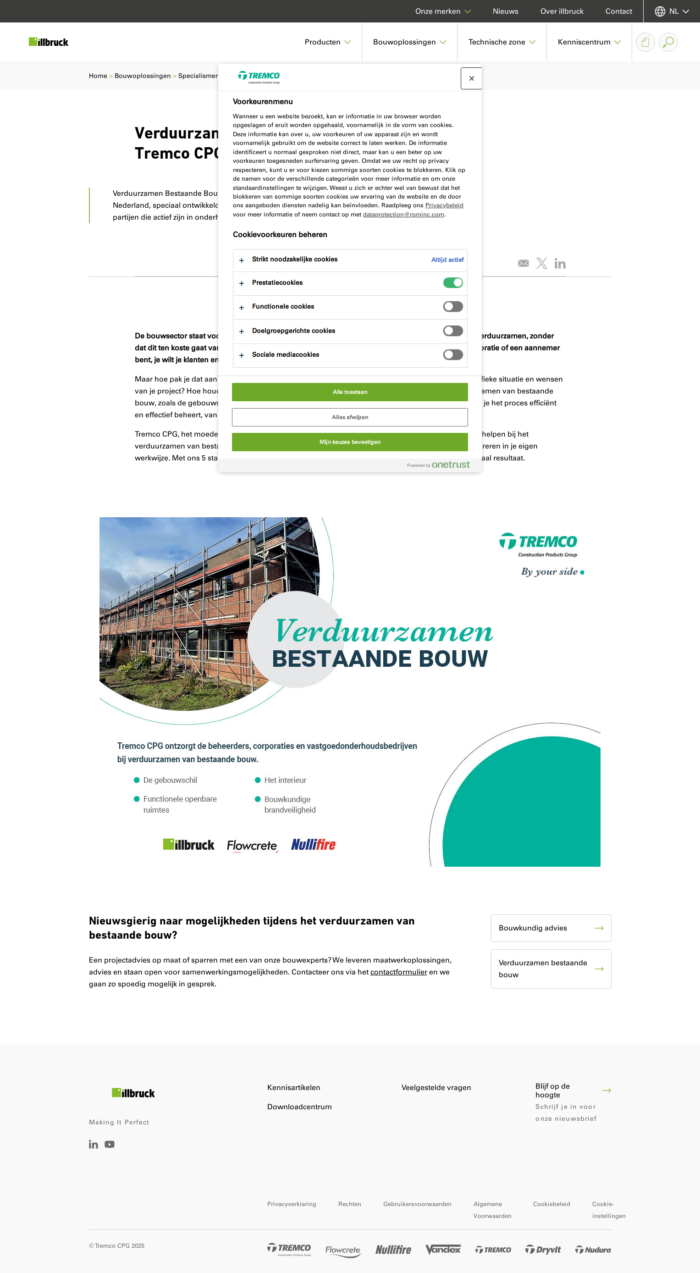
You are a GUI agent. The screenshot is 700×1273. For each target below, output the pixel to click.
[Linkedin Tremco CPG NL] (93, 1146)
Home (98, 76)
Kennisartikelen (293, 1087)
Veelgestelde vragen (436, 1087)
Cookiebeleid (551, 1204)
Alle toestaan (350, 392)
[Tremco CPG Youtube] (109, 1150)
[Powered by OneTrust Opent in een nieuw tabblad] (442, 466)
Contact (619, 11)
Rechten (349, 1204)
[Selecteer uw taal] (672, 11)
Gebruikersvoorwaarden (417, 1204)
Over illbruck (562, 11)
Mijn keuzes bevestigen (350, 442)
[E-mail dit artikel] (523, 263)
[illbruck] (55, 42)
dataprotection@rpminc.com (403, 214)
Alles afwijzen (350, 417)
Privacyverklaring (291, 1204)
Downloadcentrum (299, 1106)
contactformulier (398, 972)
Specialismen (199, 76)
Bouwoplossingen (143, 76)
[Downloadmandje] (645, 42)
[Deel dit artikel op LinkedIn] (560, 263)
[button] (328, 42)
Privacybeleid (444, 205)
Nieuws (505, 11)
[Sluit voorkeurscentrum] (472, 78)
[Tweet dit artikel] (541, 263)
